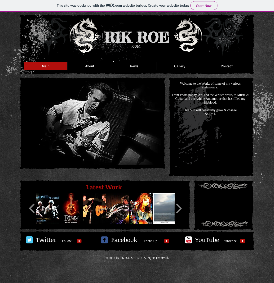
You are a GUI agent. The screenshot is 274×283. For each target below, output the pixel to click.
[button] (93, 123)
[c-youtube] (188, 239)
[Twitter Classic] (29, 239)
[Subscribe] (230, 241)
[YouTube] (207, 240)
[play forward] (178, 208)
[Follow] (67, 241)
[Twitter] (46, 240)
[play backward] (32, 208)
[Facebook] (124, 240)
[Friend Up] (150, 241)
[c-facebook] (104, 239)
